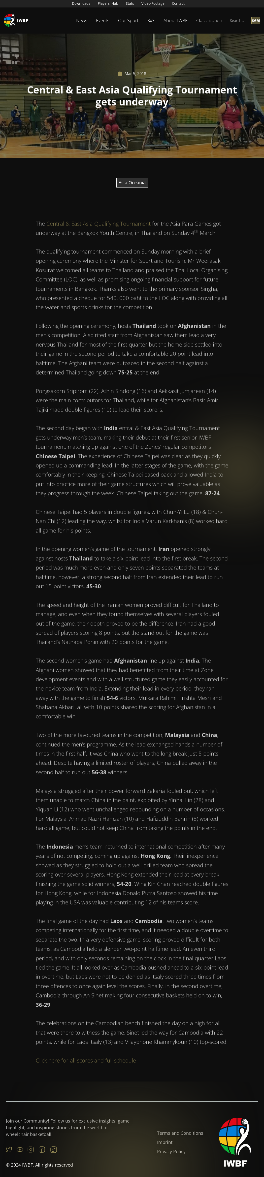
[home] (16, 20)
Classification (209, 20)
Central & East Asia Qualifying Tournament (98, 233)
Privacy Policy (171, 1151)
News (81, 20)
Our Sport (128, 20)
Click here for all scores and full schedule (86, 1071)
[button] (82, 20)
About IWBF (175, 20)
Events (102, 20)
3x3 (151, 20)
